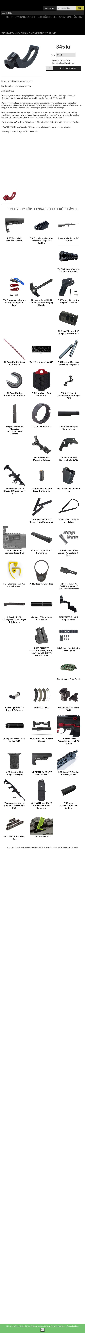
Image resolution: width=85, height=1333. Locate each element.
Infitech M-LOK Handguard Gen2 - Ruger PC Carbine (14, 619)
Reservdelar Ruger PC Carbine (68, 239)
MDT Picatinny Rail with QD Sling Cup (68, 649)
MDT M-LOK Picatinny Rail (14, 837)
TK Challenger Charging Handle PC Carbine (68, 270)
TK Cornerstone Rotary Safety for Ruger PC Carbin (14, 302)
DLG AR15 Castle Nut (41, 426)
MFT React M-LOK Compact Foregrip (14, 773)
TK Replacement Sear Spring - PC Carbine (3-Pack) (68, 552)
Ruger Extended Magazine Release (41, 458)
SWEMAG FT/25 (41, 707)
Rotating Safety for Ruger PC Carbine (14, 708)
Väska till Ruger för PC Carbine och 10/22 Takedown (41, 805)
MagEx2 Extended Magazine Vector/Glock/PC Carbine (14, 430)
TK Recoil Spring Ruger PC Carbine (14, 363)
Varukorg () (42, 2)
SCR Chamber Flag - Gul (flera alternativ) (14, 585)
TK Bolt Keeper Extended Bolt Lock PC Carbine (68, 741)
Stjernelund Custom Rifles (28, 847)
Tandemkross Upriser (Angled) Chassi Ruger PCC (14, 805)
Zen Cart (48, 847)
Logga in (49, 8)
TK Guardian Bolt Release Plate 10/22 (68, 458)
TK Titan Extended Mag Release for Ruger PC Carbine (41, 240)
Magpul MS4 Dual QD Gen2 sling (69, 520)
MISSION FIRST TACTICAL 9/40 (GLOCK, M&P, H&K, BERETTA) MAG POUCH (41, 652)
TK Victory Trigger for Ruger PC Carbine (68, 301)
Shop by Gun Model (20, 16)
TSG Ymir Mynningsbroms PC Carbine (69, 805)
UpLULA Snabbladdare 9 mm (68, 489)
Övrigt (79, 16)
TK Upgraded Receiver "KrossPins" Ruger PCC (68, 363)
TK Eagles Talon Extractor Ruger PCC (14, 551)
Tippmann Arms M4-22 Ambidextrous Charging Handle (41, 302)
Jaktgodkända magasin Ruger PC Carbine (41, 489)
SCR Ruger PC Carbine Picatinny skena (68, 773)
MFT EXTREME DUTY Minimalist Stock (41, 773)
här (76, 1326)
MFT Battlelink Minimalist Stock (14, 239)
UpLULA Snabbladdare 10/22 (68, 708)
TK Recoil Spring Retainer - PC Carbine (14, 394)
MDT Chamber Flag (42, 836)
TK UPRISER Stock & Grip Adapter (68, 618)
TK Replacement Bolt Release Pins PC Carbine (41, 520)
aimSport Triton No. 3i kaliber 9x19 (14, 739)
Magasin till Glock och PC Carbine (41, 551)
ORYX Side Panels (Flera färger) (41, 739)
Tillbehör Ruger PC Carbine (53, 16)
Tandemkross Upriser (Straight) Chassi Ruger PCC (14, 490)
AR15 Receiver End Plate (41, 584)
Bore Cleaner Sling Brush (68, 679)
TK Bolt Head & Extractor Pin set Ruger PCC (69, 395)
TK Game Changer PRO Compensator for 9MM (68, 332)
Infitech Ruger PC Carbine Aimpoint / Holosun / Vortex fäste (68, 586)
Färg (53, 55)
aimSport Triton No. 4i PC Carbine (41, 618)
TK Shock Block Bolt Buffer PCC (41, 394)
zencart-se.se (73, 847)
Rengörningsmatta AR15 (41, 362)
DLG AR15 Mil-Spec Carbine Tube (69, 427)
